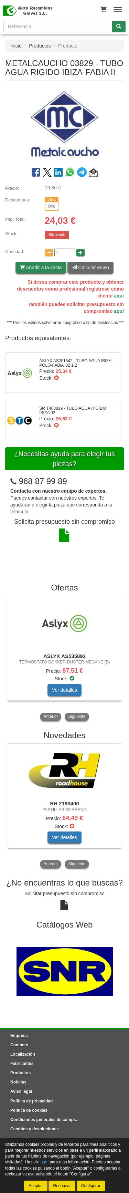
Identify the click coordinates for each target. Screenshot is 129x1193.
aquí (119, 296)
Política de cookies (28, 1110)
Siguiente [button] (76, 716)
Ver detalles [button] (64, 690)
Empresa (19, 1035)
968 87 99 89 (43, 481)
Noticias (18, 1082)
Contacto (19, 1045)
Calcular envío (90, 267)
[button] (93, 173)
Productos (40, 46)
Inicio (16, 46)
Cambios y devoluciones (34, 1129)
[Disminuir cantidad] (49, 253)
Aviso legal (21, 1091)
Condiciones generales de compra (43, 1119)
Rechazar (62, 1185)
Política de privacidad (31, 1101)
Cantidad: (14, 251)
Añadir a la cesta (41, 267)
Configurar (90, 1185)
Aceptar (36, 1185)
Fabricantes (21, 1063)
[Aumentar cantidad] (80, 253)
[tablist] (64, 659)
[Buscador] (57, 26)
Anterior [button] (50, 716)
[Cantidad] (64, 252)
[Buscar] (119, 26)
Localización (22, 1054)
